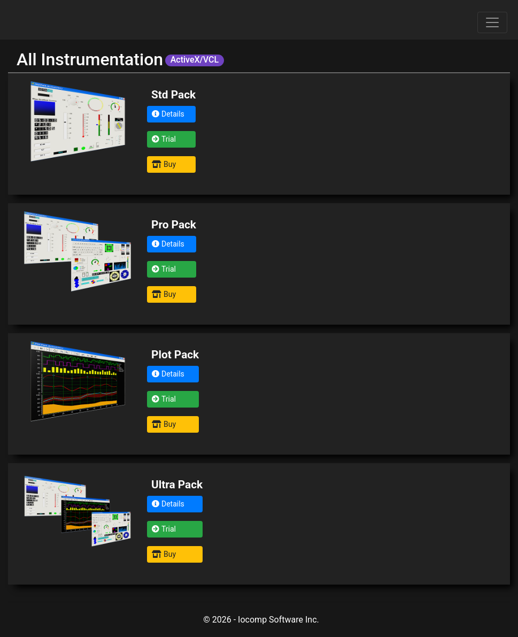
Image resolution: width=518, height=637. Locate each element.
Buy (164, 164)
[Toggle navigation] (492, 22)
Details (168, 114)
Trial (164, 139)
